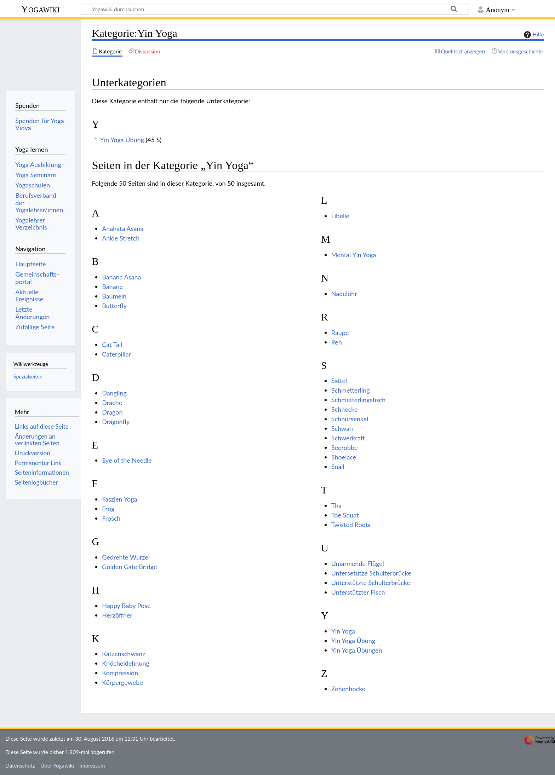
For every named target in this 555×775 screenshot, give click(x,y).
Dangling (114, 393)
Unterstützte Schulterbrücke (370, 582)
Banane (112, 286)
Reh (336, 342)
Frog (108, 509)
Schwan (342, 428)
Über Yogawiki (57, 765)
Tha (336, 505)
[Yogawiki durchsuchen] (275, 9)
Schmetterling (350, 390)
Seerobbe (344, 447)
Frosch (111, 518)
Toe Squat (345, 515)
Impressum (92, 765)
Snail (337, 466)
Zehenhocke (348, 689)
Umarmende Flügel (357, 563)
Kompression (120, 673)
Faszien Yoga (119, 499)
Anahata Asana (122, 228)
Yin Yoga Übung (122, 140)
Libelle (340, 216)
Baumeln (114, 296)
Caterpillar (116, 354)
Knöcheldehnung (125, 663)
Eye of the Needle (127, 460)
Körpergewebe (122, 682)
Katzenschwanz (123, 654)
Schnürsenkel (349, 419)
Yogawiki (40, 9)
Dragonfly (116, 422)
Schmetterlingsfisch (358, 400)
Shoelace (343, 457)
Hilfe (533, 34)
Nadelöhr (344, 293)
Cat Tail (112, 344)
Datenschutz (20, 765)
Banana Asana (121, 277)
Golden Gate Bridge (129, 567)
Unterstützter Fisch (358, 592)
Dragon (112, 412)
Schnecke (344, 409)
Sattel (339, 380)
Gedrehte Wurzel (126, 557)
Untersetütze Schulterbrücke (371, 573)
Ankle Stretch (120, 238)
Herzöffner (117, 615)
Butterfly (114, 306)
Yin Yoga (343, 631)
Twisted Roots (351, 524)
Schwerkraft (348, 438)
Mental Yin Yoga (353, 255)
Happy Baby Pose (126, 605)
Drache (112, 402)
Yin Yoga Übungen (356, 650)
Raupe (340, 332)
